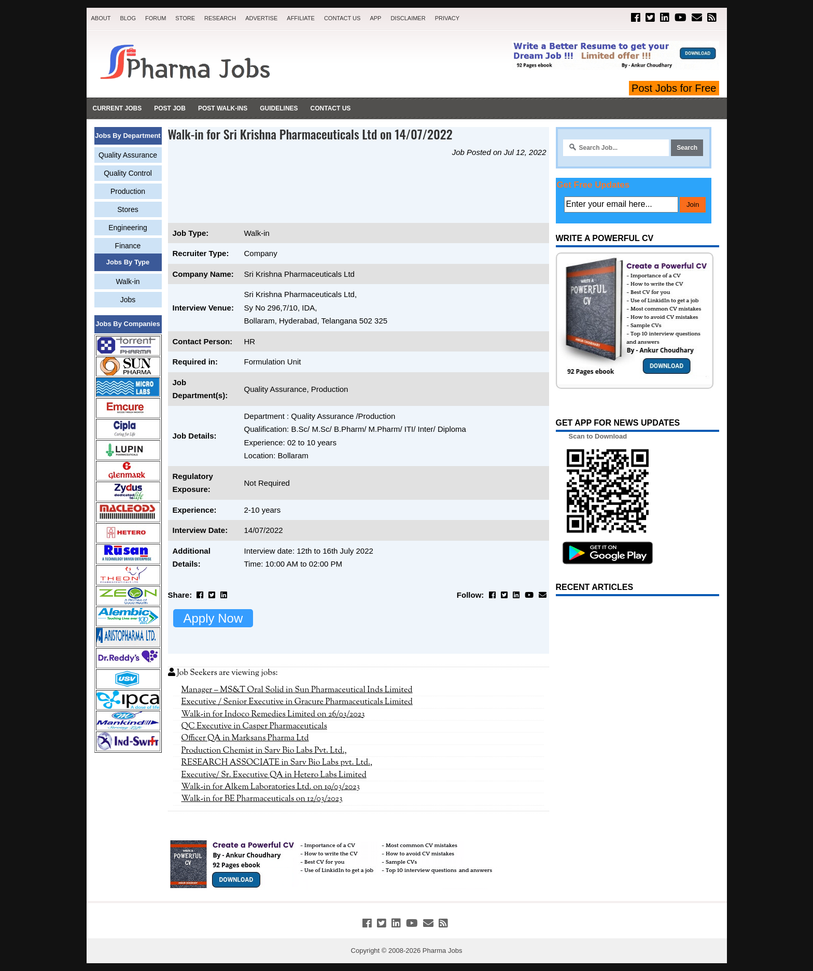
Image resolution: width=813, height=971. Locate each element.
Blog (128, 18)
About (101, 18)
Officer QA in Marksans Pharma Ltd (245, 738)
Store (185, 18)
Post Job (170, 108)
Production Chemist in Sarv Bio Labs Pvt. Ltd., (264, 750)
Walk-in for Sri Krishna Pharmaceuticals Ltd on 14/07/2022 (310, 133)
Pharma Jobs (442, 950)
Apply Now (213, 618)
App (375, 18)
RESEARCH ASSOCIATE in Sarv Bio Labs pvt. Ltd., (277, 762)
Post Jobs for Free (674, 88)
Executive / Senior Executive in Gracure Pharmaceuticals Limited (297, 702)
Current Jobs (117, 108)
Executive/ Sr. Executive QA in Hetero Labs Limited (274, 775)
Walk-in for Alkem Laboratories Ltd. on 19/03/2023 (270, 787)
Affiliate (301, 18)
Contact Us (342, 18)
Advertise (261, 18)
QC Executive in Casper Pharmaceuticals (254, 726)
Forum (155, 18)
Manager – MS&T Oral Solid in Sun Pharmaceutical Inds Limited (297, 690)
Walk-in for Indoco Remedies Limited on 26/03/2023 (273, 714)
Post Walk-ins (222, 108)
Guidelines (279, 108)
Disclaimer (407, 18)
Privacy (447, 18)
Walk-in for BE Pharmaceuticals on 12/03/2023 (262, 799)
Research (220, 18)
